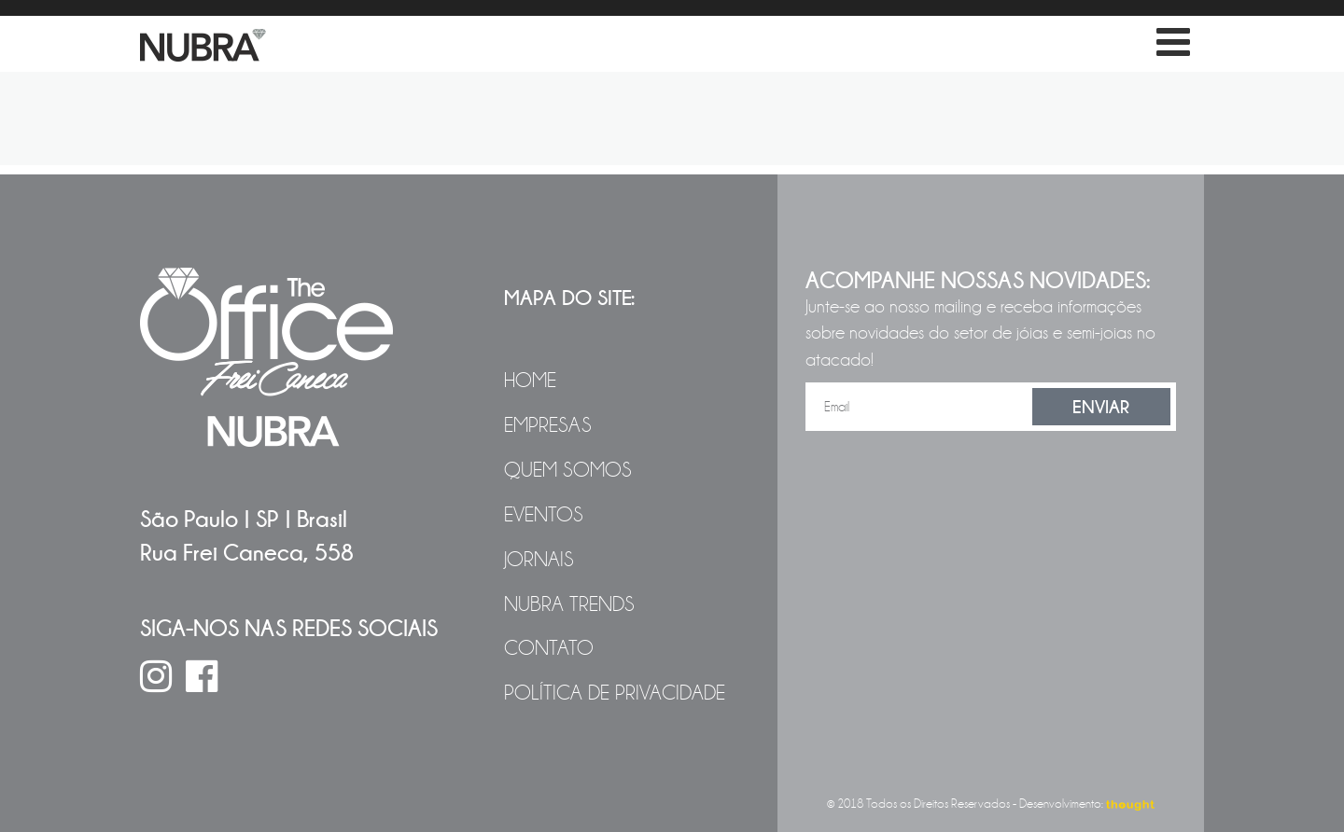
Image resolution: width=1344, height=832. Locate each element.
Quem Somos (568, 470)
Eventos (543, 515)
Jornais (539, 559)
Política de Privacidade (614, 693)
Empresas (548, 425)
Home (530, 380)
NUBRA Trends (569, 604)
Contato (549, 648)
